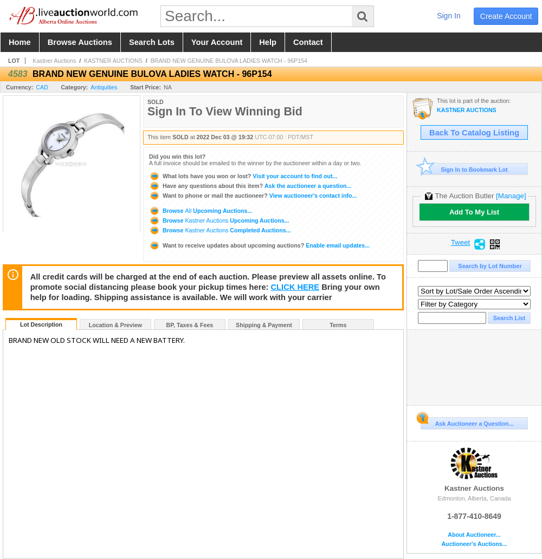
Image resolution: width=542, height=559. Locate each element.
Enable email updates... (259, 245)
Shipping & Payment (264, 325)
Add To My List (474, 212)
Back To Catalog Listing (474, 132)
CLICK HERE (295, 287)
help (267, 42)
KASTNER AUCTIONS (113, 60)
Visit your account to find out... (243, 176)
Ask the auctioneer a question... (250, 186)
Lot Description (41, 324)
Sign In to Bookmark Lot (464, 169)
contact (308, 42)
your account (216, 42)
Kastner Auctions (54, 60)
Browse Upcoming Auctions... (200, 210)
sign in (449, 15)
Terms (338, 325)
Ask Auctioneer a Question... (467, 422)
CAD (42, 87)
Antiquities (104, 87)
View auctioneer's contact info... (253, 195)
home (20, 42)
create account (506, 16)
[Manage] (511, 196)
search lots (152, 42)
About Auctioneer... (474, 535)
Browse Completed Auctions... (220, 230)
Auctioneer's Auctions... (474, 544)
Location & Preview (115, 325)
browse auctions (80, 42)
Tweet (460, 242)
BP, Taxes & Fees (190, 325)
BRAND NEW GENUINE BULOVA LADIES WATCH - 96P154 (229, 60)
